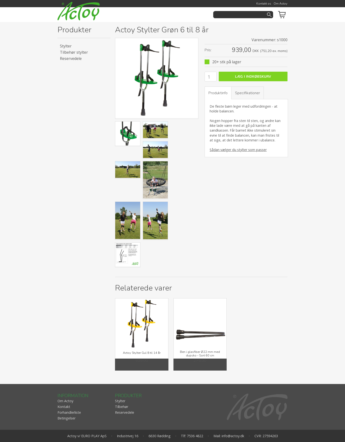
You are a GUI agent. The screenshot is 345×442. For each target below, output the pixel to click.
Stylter (66, 46)
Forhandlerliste (69, 412)
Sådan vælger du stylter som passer (238, 149)
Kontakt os (263, 3)
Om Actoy (281, 3)
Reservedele (71, 58)
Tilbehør (121, 406)
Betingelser (66, 418)
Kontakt (64, 406)
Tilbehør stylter (74, 52)
